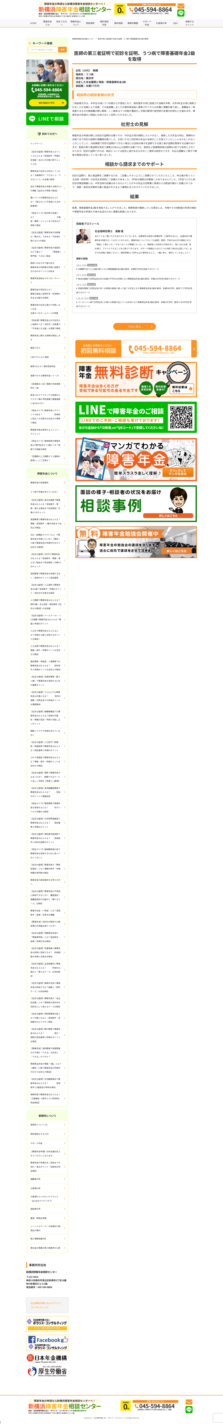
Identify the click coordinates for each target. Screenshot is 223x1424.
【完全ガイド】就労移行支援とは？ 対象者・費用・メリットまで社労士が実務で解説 (45, 219)
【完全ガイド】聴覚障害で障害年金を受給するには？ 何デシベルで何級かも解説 (45, 807)
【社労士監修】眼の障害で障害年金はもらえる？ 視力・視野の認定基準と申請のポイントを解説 (45, 1035)
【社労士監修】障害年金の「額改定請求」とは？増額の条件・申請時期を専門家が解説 (45, 868)
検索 (62, 49)
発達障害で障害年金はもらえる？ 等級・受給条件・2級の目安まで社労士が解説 (48, 523)
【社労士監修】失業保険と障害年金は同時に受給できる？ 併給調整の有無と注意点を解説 (45, 952)
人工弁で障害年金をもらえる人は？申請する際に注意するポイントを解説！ (45, 634)
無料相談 (118, 23)
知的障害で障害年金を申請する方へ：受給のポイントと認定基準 (45, 575)
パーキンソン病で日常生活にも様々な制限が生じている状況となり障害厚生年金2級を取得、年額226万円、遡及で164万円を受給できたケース (134, 304)
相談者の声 (35, 1208)
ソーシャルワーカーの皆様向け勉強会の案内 (45, 1228)
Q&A (175, 23)
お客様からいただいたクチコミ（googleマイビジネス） (44, 1198)
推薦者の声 (35, 1179)
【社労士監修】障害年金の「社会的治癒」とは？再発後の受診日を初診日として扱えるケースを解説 (45, 1002)
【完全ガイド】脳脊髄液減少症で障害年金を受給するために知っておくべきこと (45, 853)
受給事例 (90, 23)
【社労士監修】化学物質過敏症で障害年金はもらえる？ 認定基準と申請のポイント (45, 822)
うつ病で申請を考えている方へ (44, 491)
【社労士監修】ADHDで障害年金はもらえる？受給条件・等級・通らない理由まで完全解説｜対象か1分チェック (45, 560)
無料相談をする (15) (39, 1133)
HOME (33, 23)
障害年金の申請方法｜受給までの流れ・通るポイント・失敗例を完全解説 (45, 1166)
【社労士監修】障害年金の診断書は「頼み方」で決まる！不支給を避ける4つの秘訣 (45, 236)
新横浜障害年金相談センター (83, 39)
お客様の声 (161, 23)
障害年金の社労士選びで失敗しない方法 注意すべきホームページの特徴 (45, 308)
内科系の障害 (92, 265)
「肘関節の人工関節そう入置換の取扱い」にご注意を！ (45, 458)
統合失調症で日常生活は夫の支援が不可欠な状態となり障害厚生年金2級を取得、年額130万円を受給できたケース (129, 278)
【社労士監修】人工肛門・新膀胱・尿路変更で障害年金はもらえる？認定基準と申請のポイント (45, 746)
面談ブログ (35, 347)
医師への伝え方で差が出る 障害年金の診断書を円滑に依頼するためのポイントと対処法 (48, 267)
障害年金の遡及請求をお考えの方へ (45, 881)
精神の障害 (91, 275)
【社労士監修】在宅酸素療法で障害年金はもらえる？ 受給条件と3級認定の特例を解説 (45, 1083)
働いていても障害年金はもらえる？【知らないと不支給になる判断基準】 (45, 201)
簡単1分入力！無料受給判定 (42, 366)
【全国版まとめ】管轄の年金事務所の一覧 (45, 385)
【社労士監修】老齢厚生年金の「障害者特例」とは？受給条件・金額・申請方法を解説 (45, 937)
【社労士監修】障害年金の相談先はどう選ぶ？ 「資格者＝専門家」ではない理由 (45, 251)
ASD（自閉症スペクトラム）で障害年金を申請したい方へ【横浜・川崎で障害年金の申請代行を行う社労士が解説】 (45, 540)
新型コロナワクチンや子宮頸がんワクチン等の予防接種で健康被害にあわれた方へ (45, 399)
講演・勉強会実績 (38, 1218)
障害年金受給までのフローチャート (45, 280)
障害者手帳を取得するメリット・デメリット (45, 431)
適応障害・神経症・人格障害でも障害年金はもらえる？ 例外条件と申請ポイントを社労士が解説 (45, 665)
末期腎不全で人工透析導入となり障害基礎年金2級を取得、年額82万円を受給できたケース (118, 269)
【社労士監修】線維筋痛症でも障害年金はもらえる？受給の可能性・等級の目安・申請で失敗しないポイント (45, 717)
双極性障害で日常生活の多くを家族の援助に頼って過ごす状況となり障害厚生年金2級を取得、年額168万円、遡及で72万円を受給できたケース (134, 290)
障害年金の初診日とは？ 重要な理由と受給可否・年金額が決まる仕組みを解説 (48, 293)
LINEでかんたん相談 (39, 357)
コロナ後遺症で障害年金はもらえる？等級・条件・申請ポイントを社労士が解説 (45, 761)
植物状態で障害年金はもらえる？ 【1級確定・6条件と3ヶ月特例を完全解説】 (48, 1098)
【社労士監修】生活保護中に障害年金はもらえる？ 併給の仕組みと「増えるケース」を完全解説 (45, 969)
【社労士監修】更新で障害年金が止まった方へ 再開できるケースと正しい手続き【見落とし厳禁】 (45, 776)
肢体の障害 (93, 298)
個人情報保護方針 (38, 1238)
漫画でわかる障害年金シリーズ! (44, 375)
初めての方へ (61, 23)
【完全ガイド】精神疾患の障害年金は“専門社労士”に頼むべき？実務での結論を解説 (45, 445)
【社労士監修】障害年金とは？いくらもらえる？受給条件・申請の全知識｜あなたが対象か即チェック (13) (45, 157)
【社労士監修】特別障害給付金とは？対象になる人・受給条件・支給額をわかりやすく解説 (45, 1017)
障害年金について (76, 23)
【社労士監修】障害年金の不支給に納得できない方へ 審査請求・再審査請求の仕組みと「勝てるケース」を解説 (45, 897)
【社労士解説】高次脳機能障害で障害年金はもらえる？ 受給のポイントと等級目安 (45, 792)
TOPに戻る (140, 326)
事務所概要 (132, 23)
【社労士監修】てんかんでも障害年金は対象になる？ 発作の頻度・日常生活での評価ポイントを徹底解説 (45, 698)
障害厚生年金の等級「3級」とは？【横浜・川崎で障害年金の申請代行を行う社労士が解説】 (45, 1067)
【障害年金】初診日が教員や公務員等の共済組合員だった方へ (45, 923)
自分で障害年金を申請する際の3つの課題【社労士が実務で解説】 (45, 188)
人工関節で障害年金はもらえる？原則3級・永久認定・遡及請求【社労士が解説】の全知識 (45, 604)
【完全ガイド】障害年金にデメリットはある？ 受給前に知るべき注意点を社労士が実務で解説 (45, 416)
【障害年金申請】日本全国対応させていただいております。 (45, 1153)
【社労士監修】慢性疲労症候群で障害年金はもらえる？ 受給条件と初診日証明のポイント (45, 838)
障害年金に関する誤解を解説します (45, 337)
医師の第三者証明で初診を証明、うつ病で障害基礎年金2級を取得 (123, 39)
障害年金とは (47, 23)
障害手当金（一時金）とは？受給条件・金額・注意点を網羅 (45, 912)
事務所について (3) (38, 1124)
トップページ (36, 143)
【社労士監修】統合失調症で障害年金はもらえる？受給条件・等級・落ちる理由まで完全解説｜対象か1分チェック (45, 506)
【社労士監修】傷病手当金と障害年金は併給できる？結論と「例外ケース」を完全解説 (45, 987)
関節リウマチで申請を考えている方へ (45, 732)
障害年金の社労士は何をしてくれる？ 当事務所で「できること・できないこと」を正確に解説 (45, 175)
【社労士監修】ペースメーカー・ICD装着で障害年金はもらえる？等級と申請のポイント (45, 619)
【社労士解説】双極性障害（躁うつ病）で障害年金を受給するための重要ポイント (45, 680)
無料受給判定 (104, 23)
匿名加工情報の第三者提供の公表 (45, 1247)
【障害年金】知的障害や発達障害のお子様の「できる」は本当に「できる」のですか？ (45, 1052)
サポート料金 (147, 23)
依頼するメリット (189, 23)
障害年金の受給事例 (39, 482)
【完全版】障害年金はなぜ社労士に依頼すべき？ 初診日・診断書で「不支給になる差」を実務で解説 (45, 324)
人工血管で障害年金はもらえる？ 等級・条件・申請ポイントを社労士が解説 (48, 650)
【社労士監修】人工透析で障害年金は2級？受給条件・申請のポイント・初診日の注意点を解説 (45, 588)
